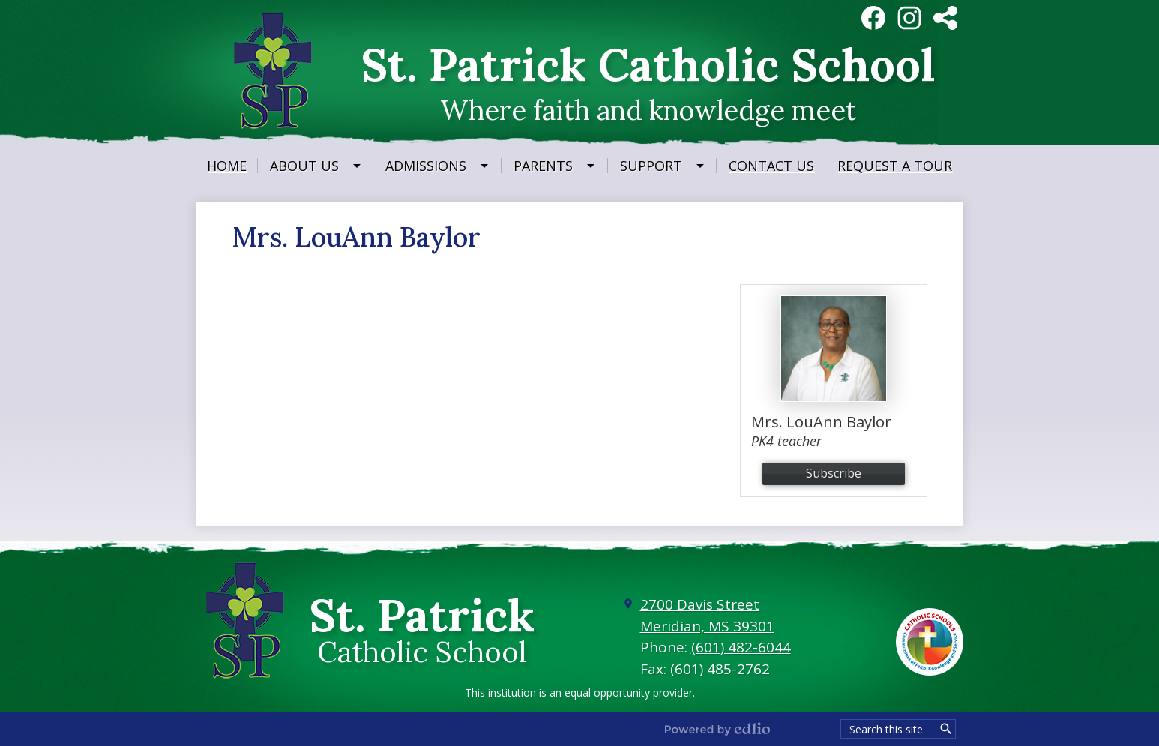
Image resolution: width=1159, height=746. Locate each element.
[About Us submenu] (316, 166)
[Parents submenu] (555, 166)
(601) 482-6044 (741, 647)
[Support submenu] (663, 166)
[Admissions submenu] (437, 166)
